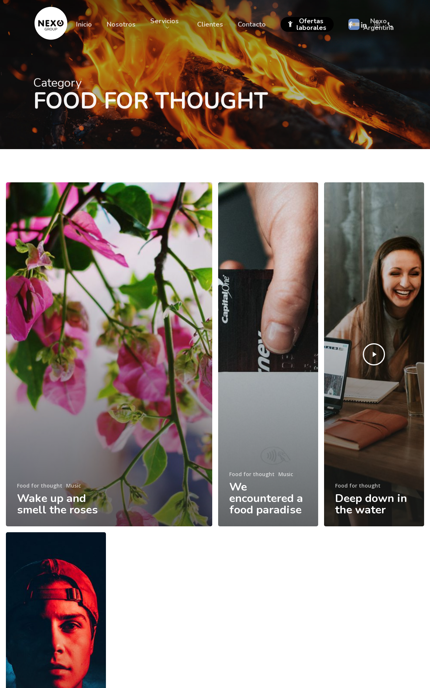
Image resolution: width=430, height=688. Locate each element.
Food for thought (39, 485)
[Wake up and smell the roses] (109, 354)
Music (73, 485)
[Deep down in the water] (374, 354)
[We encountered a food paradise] (268, 354)
